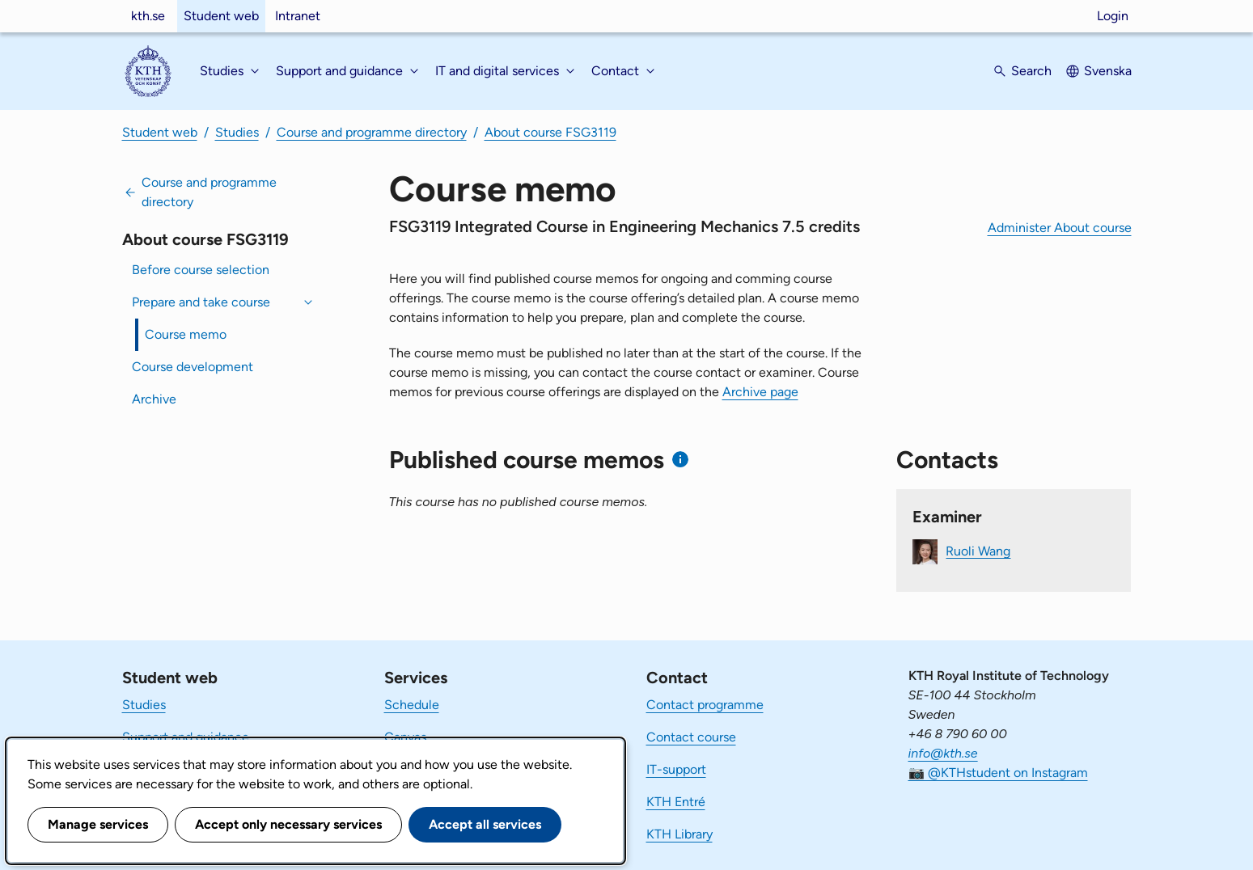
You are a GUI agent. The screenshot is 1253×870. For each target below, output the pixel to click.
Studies (237, 132)
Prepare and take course (201, 302)
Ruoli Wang (978, 550)
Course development (192, 366)
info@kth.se (943, 753)
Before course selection (200, 269)
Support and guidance (185, 737)
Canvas (405, 737)
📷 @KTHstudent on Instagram (998, 772)
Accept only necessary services (288, 824)
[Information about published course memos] (680, 459)
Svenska (1108, 70)
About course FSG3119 (550, 132)
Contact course (691, 737)
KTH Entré (675, 801)
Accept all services (485, 824)
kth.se (148, 15)
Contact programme (705, 704)
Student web (221, 15)
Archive (154, 399)
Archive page (760, 391)
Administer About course (1060, 227)
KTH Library (679, 834)
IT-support (676, 769)
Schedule (411, 704)
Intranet (297, 15)
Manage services (98, 824)
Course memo (185, 334)
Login (1112, 15)
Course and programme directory (372, 132)
